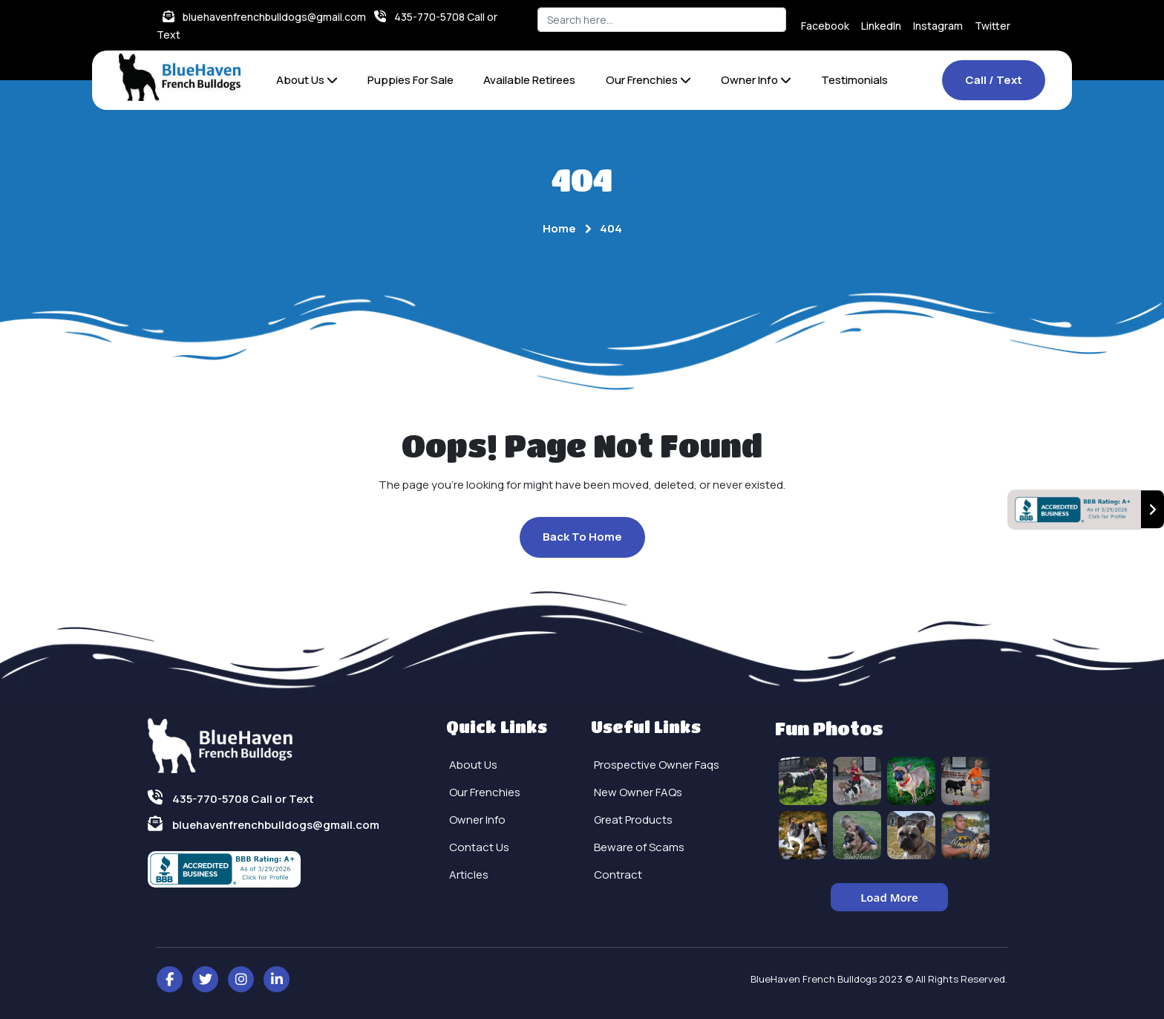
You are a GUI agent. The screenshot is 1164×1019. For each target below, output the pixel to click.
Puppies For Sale (410, 80)
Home (559, 228)
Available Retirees (529, 80)
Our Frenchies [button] (648, 80)
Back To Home (582, 536)
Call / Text (993, 80)
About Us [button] (307, 80)
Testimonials (854, 80)
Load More (889, 897)
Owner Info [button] (756, 80)
